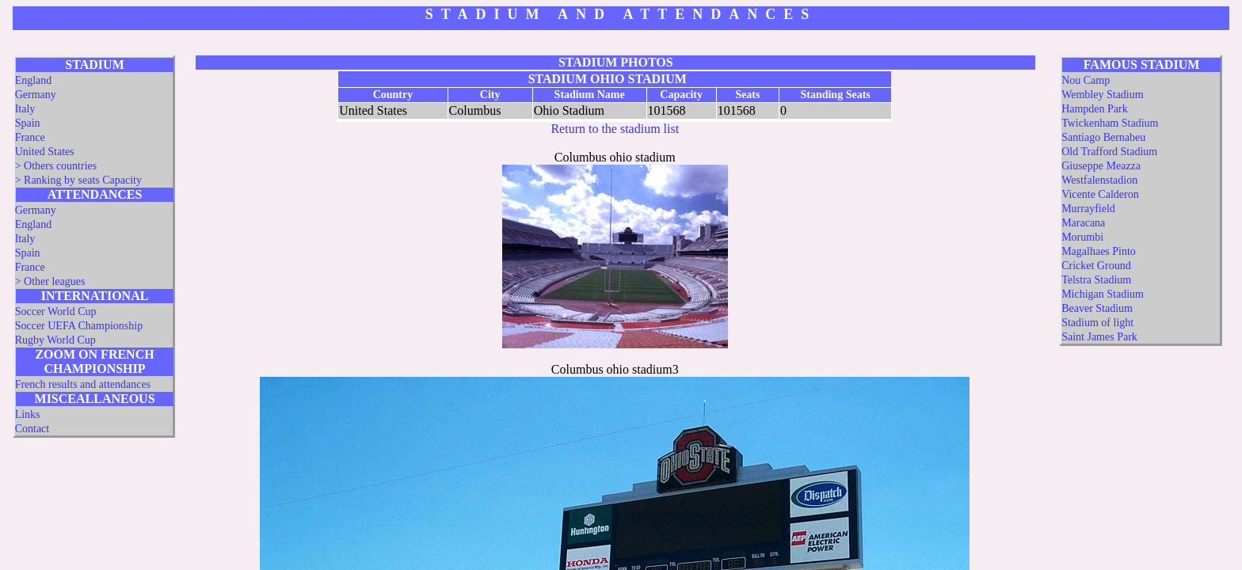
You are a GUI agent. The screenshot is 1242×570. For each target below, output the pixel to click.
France (30, 137)
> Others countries (56, 166)
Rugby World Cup (55, 340)
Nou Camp (1085, 80)
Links (27, 414)
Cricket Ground (1095, 266)
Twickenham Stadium (1109, 123)
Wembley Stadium (1102, 95)
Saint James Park (1099, 337)
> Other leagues (50, 281)
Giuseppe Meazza (1101, 166)
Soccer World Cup (56, 311)
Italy (25, 109)
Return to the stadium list (615, 128)
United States (44, 152)
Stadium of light (1097, 323)
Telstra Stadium (1096, 280)
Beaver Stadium (1097, 308)
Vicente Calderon (1100, 194)
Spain (27, 123)
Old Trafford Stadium (1109, 152)
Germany (35, 95)
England (33, 80)
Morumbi (1082, 237)
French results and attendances (82, 384)
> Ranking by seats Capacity (78, 180)
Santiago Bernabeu (1103, 137)
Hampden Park (1094, 109)
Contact (32, 429)
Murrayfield (1088, 209)
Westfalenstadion (1099, 180)
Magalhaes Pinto (1098, 251)
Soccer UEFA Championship (79, 326)
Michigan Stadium (1102, 294)
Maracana (1083, 223)
